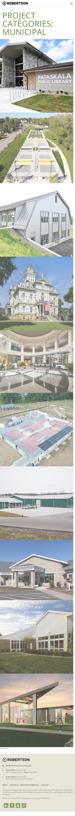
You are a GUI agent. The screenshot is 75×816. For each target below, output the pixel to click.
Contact (45, 785)
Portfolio (14, 785)
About (5, 785)
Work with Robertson (29, 785)
